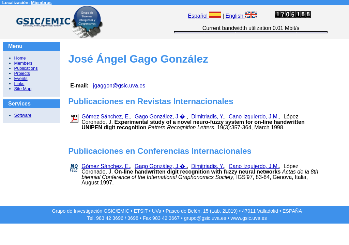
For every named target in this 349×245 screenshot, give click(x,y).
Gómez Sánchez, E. (105, 116)
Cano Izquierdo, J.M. (254, 116)
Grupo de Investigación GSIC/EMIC (90, 211)
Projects (22, 73)
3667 (174, 218)
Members (23, 63)
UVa (156, 211)
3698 (132, 218)
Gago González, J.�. (161, 116)
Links (19, 83)
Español (204, 16)
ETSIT (141, 211)
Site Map (23, 88)
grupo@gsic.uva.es (205, 218)
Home (20, 58)
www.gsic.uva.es (249, 218)
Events (21, 78)
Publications (26, 68)
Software (23, 115)
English (241, 16)
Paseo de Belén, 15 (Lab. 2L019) (202, 211)
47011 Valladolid (260, 211)
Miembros (41, 2)
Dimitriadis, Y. (207, 116)
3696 (117, 218)
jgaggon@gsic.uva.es (119, 85)
